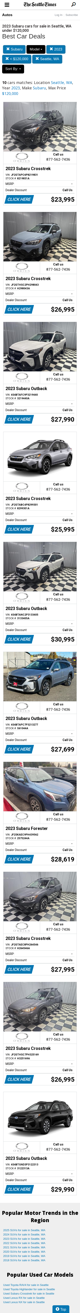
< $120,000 (16, 59)
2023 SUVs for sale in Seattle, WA (24, 1238)
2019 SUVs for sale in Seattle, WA (24, 1256)
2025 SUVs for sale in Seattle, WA (24, 1230)
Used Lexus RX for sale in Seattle (24, 1297)
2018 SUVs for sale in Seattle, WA (24, 1260)
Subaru (14, 49)
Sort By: (13, 69)
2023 (55, 49)
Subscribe (71, 15)
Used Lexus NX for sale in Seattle (24, 1302)
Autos (7, 15)
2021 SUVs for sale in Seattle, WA (24, 1247)
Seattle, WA (47, 59)
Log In (58, 15)
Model (36, 49)
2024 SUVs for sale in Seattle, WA (24, 1234)
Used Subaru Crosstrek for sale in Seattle (28, 1293)
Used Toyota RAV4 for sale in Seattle (26, 1285)
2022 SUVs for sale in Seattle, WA (24, 1243)
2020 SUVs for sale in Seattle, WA (24, 1251)
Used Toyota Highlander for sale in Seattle (29, 1289)
